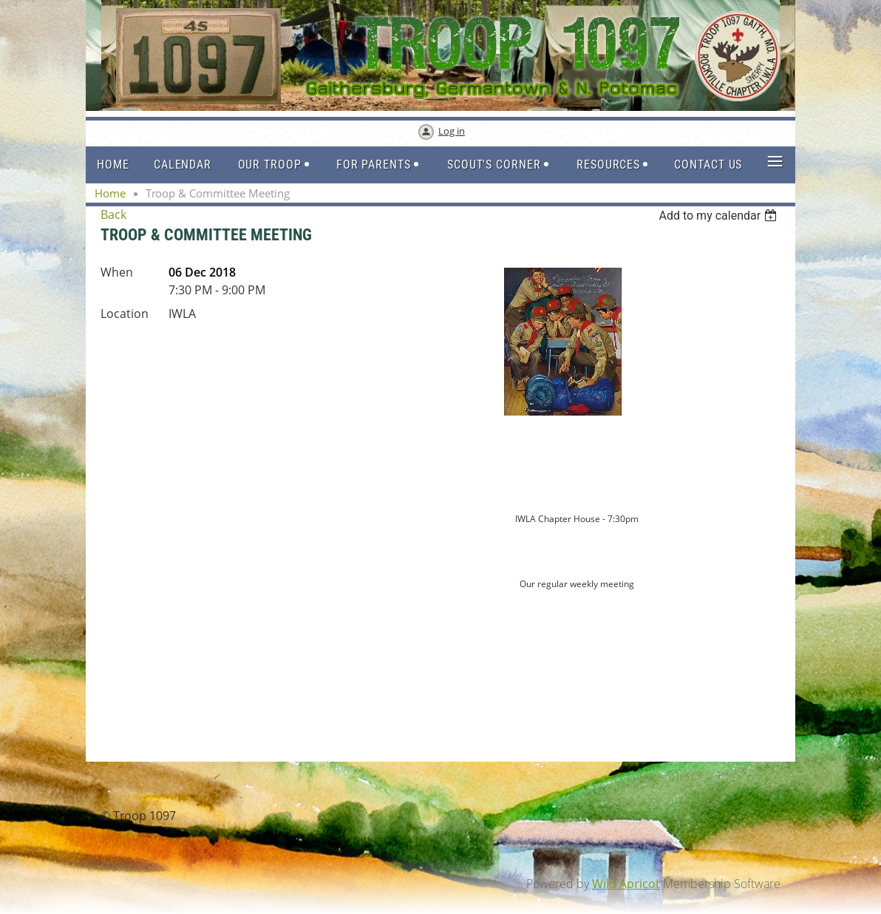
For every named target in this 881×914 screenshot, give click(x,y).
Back (113, 214)
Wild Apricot (626, 884)
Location (125, 313)
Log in (451, 131)
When (117, 272)
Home (110, 193)
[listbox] (719, 215)
